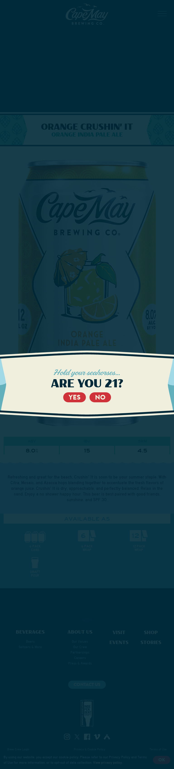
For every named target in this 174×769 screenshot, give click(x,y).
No (100, 397)
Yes (74, 397)
